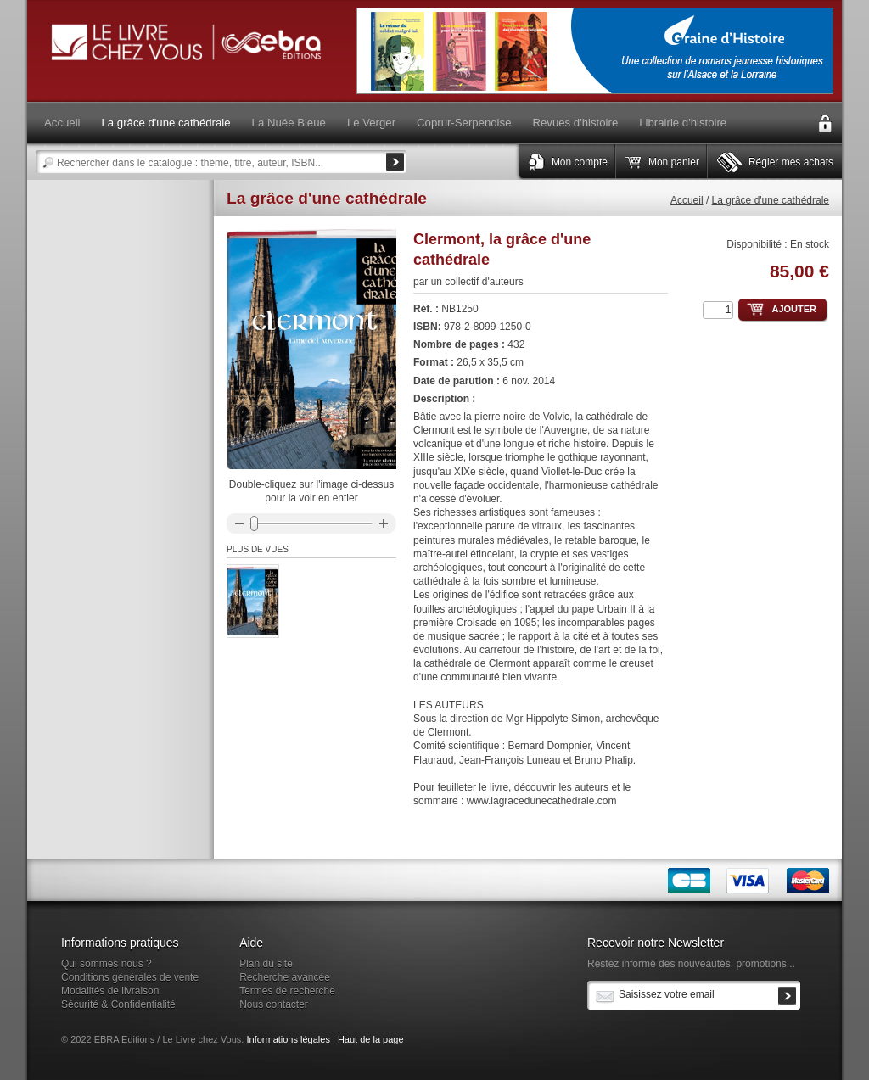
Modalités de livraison (110, 991)
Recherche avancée (284, 977)
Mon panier (673, 162)
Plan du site (266, 964)
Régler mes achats (790, 162)
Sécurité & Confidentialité (118, 1004)
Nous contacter (273, 1004)
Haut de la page (371, 1039)
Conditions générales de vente (130, 977)
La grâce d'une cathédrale (770, 200)
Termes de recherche (287, 991)
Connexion (824, 124)
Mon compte (580, 162)
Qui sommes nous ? (106, 964)
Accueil (687, 200)
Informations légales (287, 1039)
